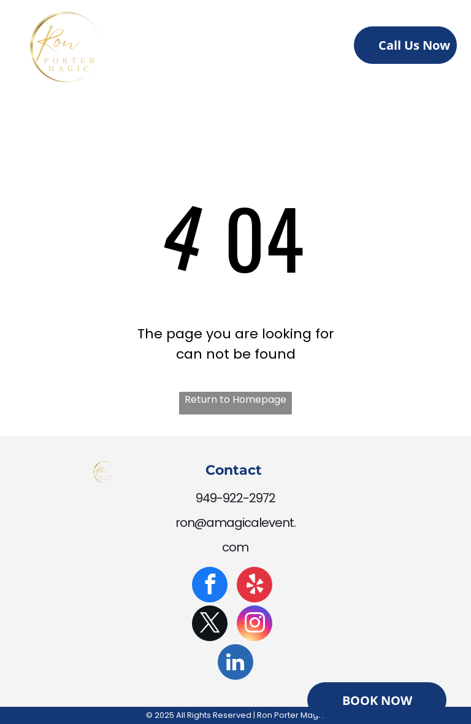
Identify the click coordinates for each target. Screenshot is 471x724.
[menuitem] (177, 48)
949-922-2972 (235, 498)
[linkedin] (235, 663)
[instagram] (254, 624)
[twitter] (210, 624)
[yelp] (254, 586)
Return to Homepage (235, 399)
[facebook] (210, 586)
